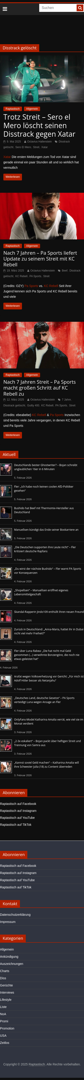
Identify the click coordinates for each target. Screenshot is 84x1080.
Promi (4, 1021)
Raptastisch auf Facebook (18, 804)
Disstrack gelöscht (14, 405)
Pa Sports (31, 286)
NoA (3, 1014)
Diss (3, 978)
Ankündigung (9, 956)
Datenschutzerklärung (15, 914)
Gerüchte (6, 985)
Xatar (44, 147)
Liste (3, 1007)
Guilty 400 (33, 405)
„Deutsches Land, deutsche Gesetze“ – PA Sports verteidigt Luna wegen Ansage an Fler (44, 700)
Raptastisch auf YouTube (17, 817)
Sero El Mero (23, 147)
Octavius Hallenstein (39, 141)
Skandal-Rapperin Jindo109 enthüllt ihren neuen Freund (49, 612)
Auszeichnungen (11, 964)
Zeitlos (4, 1043)
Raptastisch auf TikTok (15, 824)
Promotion (7, 1028)
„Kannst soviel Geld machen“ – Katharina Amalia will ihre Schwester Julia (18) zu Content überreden (46, 765)
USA (3, 1035)
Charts (4, 971)
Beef (64, 270)
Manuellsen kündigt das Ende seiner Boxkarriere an (46, 530)
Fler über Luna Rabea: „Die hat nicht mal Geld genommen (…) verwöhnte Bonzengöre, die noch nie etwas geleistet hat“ (47, 655)
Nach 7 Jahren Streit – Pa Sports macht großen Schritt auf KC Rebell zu (39, 387)
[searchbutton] (80, 7)
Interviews (7, 992)
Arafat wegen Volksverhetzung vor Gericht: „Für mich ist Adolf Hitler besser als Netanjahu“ (49, 678)
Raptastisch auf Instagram (18, 811)
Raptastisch (13, 108)
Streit (36, 147)
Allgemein (32, 108)
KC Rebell (21, 276)
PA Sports (35, 276)
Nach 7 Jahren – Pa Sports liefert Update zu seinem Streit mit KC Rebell (40, 258)
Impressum (7, 922)
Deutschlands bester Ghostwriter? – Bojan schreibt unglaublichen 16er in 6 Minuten (45, 467)
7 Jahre (66, 399)
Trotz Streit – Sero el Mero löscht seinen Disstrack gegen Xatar (39, 125)
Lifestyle (5, 999)
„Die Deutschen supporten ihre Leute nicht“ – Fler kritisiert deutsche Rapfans (45, 549)
